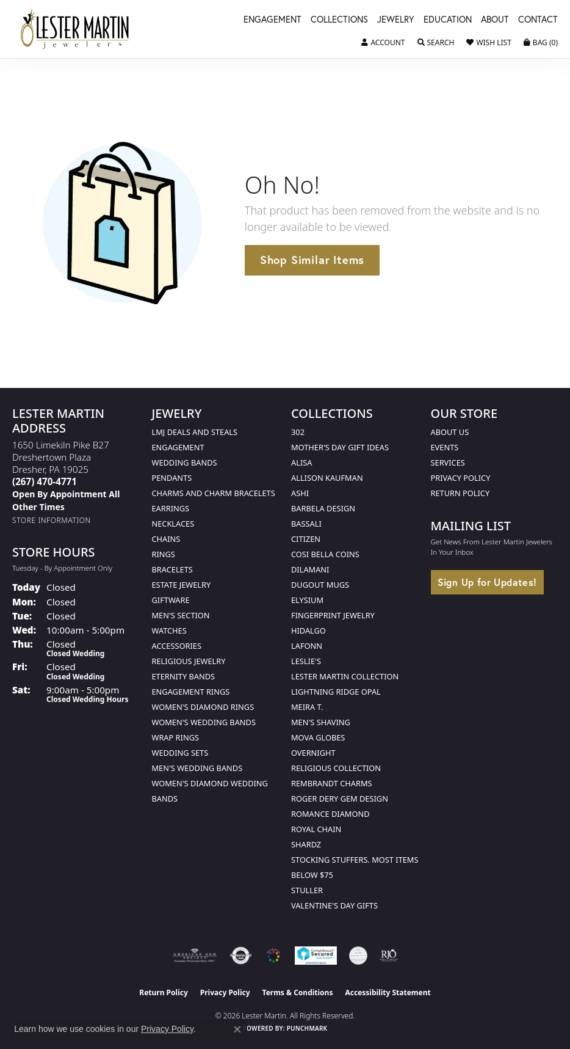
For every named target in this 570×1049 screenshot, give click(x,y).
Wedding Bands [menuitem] (184, 462)
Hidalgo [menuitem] (308, 630)
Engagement (272, 20)
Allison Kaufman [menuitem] (327, 477)
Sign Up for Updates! (487, 582)
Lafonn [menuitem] (306, 645)
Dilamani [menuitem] (310, 569)
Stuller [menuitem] (307, 890)
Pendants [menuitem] (172, 477)
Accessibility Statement (387, 992)
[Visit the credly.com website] (358, 955)
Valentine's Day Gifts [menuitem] (334, 905)
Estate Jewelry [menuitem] (181, 584)
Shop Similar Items (312, 259)
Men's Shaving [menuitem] (320, 722)
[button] (383, 43)
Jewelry (395, 20)
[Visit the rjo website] (389, 955)
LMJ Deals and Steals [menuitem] (195, 431)
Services (448, 462)
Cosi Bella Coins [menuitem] (325, 554)
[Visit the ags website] (194, 955)
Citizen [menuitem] (305, 538)
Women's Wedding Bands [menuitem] (204, 722)
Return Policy (460, 493)
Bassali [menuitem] (306, 523)
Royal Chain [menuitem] (316, 829)
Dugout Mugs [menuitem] (320, 584)
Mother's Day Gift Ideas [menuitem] (340, 447)
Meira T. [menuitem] (307, 706)
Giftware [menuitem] (171, 599)
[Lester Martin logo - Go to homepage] (75, 29)
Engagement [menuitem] (178, 447)
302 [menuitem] (298, 431)
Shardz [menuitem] (306, 844)
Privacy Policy (461, 477)
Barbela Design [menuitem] (323, 508)
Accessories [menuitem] (176, 645)
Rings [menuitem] (163, 554)
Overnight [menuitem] (313, 752)
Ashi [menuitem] (300, 493)
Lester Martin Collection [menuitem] (345, 676)
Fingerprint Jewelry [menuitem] (333, 615)
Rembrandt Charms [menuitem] (331, 783)
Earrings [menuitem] (171, 508)
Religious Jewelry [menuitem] (189, 661)
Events (445, 447)
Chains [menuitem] (166, 538)
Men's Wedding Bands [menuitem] (197, 767)
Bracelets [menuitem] (172, 569)
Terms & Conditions (297, 992)
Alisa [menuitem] (301, 462)
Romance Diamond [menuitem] (330, 813)
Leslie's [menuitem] (306, 661)
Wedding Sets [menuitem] (180, 752)
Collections (339, 20)
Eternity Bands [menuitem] (183, 676)
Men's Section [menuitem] (181, 615)
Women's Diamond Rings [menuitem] (203, 706)
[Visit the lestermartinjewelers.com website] (273, 955)
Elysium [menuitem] (307, 599)
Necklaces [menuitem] (173, 523)
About (495, 20)
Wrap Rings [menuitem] (175, 737)
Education (448, 20)
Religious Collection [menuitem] (336, 767)
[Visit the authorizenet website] (240, 955)
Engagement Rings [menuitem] (191, 691)
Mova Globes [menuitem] (318, 737)
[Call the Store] (44, 481)
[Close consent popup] (237, 1029)
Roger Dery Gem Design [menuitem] (339, 798)
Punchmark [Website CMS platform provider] (307, 1028)
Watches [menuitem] (169, 630)
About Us (450, 431)
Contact (538, 20)
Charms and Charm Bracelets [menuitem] (213, 493)
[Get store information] (51, 520)
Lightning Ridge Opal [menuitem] (336, 691)
